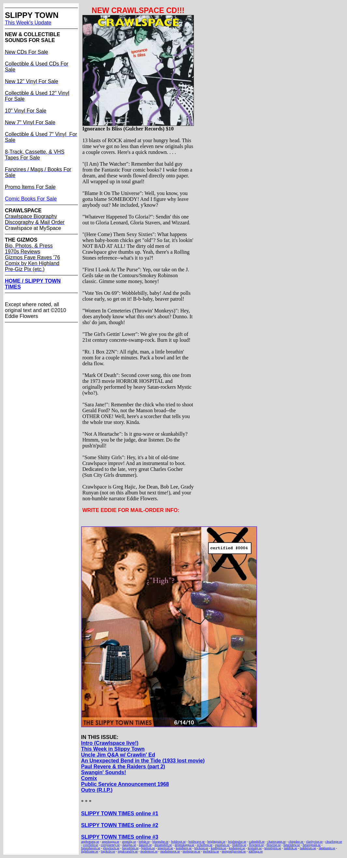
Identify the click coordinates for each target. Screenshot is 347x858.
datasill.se (145, 845)
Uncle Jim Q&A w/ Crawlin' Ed (118, 755)
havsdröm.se (130, 848)
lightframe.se (89, 851)
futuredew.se (291, 845)
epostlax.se (222, 845)
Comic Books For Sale (31, 199)
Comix (89, 778)
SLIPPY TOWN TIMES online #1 (119, 813)
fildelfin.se (239, 845)
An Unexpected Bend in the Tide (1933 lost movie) (143, 760)
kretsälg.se (255, 848)
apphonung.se (90, 841)
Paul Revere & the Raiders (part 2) (123, 766)
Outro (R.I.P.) (97, 790)
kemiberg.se (184, 848)
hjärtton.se (148, 848)
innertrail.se (165, 848)
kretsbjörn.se (272, 848)
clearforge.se (333, 841)
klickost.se (201, 848)
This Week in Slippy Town (113, 749)
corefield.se (90, 845)
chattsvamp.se (276, 841)
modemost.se (149, 851)
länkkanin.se (327, 848)
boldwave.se (196, 841)
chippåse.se (295, 841)
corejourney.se (110, 845)
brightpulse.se (237, 841)
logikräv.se (108, 851)
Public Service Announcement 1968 (125, 784)
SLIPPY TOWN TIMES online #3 (119, 837)
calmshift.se (257, 841)
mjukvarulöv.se (127, 851)
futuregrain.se (312, 845)
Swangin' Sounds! (103, 772)
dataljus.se (129, 845)
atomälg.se (129, 841)
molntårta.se (211, 851)
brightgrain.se (216, 841)
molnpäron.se (191, 851)
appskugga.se (110, 841)
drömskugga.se (184, 845)
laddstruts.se (308, 848)
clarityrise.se (314, 841)
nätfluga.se (256, 851)
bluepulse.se (160, 841)
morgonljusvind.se (234, 851)
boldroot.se (178, 841)
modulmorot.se (170, 851)
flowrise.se (274, 845)
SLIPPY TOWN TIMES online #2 (119, 825)
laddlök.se (290, 848)
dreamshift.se (163, 845)
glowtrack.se (111, 848)
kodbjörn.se (218, 848)
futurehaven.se (90, 848)
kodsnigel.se (237, 848)
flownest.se (256, 845)
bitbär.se (144, 841)
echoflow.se (204, 845)
